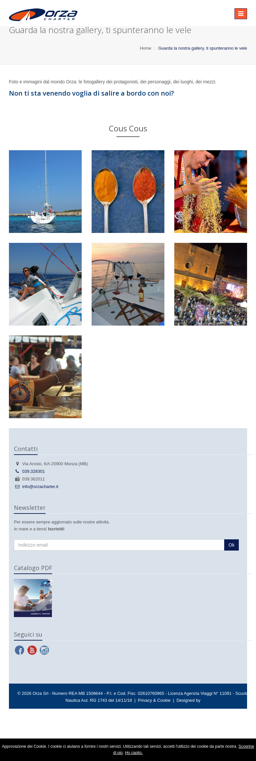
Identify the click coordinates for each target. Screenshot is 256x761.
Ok (232, 545)
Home (145, 48)
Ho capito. (134, 752)
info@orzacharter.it (36, 486)
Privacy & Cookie (154, 700)
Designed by (188, 700)
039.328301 (29, 471)
